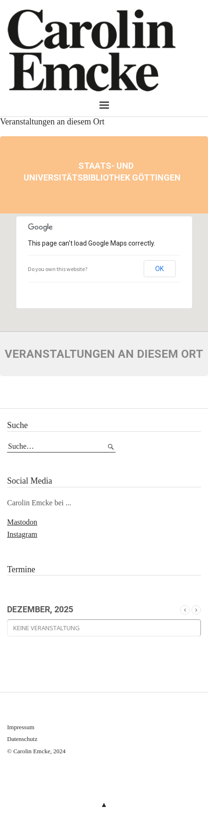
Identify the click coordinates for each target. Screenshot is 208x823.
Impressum (20, 727)
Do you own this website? (57, 268)
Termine (21, 569)
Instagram (22, 534)
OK (159, 268)
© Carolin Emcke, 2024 (36, 751)
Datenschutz (22, 738)
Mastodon (22, 522)
